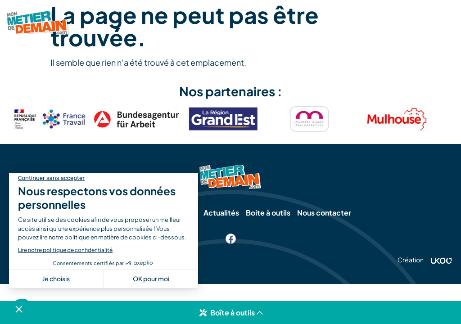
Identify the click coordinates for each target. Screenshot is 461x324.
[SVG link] (449, 23)
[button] (230, 312)
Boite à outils (268, 212)
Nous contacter (324, 212)
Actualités (221, 212)
